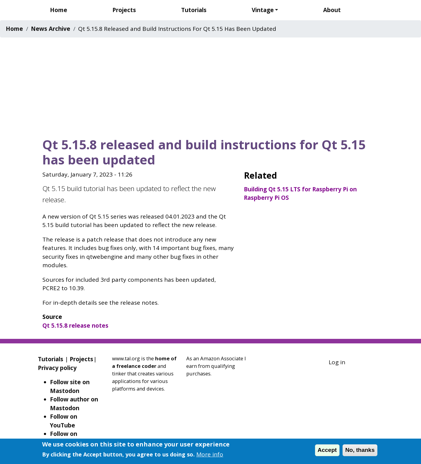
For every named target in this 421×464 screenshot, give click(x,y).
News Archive (50, 29)
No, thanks (360, 450)
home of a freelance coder (144, 362)
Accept (327, 450)
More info (209, 454)
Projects (124, 10)
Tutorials (194, 10)
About (332, 10)
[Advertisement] (210, 85)
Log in (337, 362)
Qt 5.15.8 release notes (75, 325)
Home (58, 10)
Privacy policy (57, 368)
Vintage (263, 10)
